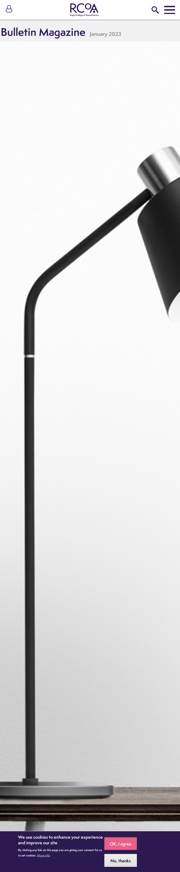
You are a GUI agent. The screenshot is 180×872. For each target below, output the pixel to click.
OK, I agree (121, 846)
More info (43, 857)
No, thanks (120, 863)
